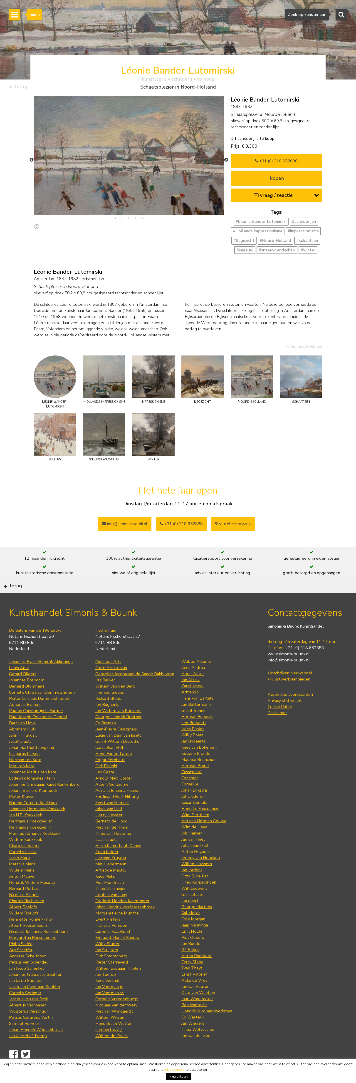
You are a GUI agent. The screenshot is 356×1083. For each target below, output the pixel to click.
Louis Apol (19, 682)
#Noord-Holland (275, 242)
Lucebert (189, 915)
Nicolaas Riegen (24, 909)
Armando (190, 706)
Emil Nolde (192, 945)
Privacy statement (285, 715)
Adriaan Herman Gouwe (203, 835)
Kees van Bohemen (199, 761)
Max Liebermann (110, 878)
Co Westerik (192, 1031)
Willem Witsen (109, 1031)
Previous (31, 161)
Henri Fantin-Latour (113, 768)
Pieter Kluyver (22, 811)
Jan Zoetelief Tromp (28, 1050)
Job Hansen (192, 847)
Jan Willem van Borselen (118, 725)
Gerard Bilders (22, 688)
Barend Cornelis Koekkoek (33, 817)
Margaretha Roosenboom (32, 952)
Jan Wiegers (192, 1037)
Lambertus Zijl (109, 1044)
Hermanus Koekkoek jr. (30, 841)
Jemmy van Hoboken (200, 872)
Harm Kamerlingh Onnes (118, 860)
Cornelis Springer (25, 1007)
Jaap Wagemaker (197, 1013)
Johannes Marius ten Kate (33, 786)
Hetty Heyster (109, 829)
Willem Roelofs (23, 927)
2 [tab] (122, 220)
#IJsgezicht (243, 242)
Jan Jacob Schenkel (26, 982)
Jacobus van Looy (111, 909)
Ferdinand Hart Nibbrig (117, 811)
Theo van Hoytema (113, 847)
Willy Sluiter (107, 958)
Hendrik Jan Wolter (113, 1038)
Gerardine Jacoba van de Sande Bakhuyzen (134, 688)
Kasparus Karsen (24, 768)
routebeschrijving (233, 525)
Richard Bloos (108, 712)
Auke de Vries (194, 994)
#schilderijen (304, 223)
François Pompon (111, 939)
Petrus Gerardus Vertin (31, 1031)
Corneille (189, 798)
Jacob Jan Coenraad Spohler (34, 1001)
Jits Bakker (105, 694)
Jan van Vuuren (195, 1001)
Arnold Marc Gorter (113, 792)
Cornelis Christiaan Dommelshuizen (42, 706)
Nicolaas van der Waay (116, 1019)
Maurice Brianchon (198, 774)
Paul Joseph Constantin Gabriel (38, 731)
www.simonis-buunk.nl (289, 668)
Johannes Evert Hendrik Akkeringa (41, 676)
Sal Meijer (190, 927)
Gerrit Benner (194, 725)
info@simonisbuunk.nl (124, 525)
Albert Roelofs (23, 921)
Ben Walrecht (194, 1019)
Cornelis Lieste (23, 866)
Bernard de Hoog (111, 835)
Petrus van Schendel (28, 976)
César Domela (194, 817)
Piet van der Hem (111, 841)
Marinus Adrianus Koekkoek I (36, 847)
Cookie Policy (280, 721)
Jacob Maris (19, 872)
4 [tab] (135, 220)
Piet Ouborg (193, 951)
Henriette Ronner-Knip (30, 933)
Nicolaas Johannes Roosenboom (38, 946)
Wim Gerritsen (195, 829)
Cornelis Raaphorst (113, 946)
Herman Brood (195, 780)
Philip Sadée (20, 958)
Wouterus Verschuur (28, 1025)
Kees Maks (105, 890)
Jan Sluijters (106, 964)
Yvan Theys (192, 982)
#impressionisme (303, 233)
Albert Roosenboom (28, 939)
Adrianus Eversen (25, 719)
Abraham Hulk (22, 743)
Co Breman (105, 737)
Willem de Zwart (111, 1050)
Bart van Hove (22, 737)
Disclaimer (277, 727)
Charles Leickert (24, 860)
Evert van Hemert (112, 817)
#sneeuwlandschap (277, 252)
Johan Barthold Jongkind (31, 762)
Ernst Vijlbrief (194, 988)
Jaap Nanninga (194, 939)
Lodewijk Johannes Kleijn (32, 792)
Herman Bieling (109, 706)
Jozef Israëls (20, 755)
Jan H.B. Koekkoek (25, 829)
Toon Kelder (107, 866)
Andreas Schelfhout (27, 970)
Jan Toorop (105, 988)
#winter (308, 252)
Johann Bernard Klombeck (33, 804)
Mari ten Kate (22, 780)
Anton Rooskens (196, 970)
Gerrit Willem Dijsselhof (118, 755)
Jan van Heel (193, 853)
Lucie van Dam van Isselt (118, 749)
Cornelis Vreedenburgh (116, 1013)
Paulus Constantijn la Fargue (36, 725)
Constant (189, 792)
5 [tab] (142, 220)
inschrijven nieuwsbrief (290, 687)
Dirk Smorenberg (111, 970)
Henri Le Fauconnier (200, 823)
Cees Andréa (193, 682)
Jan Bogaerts (107, 719)
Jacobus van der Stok (28, 1013)
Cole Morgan (193, 933)
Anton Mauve (21, 890)
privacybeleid (174, 1069)
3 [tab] (128, 220)
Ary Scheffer (20, 964)
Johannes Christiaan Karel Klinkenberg (44, 798)
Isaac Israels (106, 854)
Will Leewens (194, 902)
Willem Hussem (196, 878)
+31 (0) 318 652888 (276, 163)
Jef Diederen (193, 810)
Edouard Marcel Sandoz (117, 952)
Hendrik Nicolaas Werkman (206, 1025)
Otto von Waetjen (198, 1007)
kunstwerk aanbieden (289, 693)
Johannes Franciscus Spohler (35, 988)
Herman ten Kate (25, 774)
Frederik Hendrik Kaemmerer (122, 915)
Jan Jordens (191, 884)
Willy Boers (192, 749)
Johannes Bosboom (26, 694)
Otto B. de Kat (194, 890)
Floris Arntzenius (111, 682)
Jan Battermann (196, 718)
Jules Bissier (192, 743)
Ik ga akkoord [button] (178, 1076)
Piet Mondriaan (109, 896)
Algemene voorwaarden (290, 708)
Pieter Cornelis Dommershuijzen (39, 712)
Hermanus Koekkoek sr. (30, 835)
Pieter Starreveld (111, 976)
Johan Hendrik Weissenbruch (36, 1044)
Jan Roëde (190, 958)
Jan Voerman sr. (109, 1007)
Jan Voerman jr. (109, 1001)
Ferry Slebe (192, 976)
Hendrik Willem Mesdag (32, 896)
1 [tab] (115, 220)
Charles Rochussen (26, 915)
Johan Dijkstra (194, 804)
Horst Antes (192, 688)
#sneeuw (244, 252)
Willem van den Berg (115, 700)
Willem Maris (21, 884)
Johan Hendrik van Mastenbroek (125, 921)
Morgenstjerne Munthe (117, 927)
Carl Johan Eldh (109, 762)
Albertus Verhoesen (28, 1019)
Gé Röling (190, 964)
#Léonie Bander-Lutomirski (261, 223)
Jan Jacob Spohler (25, 995)
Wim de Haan (194, 841)
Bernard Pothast (24, 903)
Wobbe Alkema (196, 675)
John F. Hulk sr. (23, 749)
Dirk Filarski (106, 780)
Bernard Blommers (26, 700)
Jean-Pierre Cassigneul (116, 743)
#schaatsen (307, 242)
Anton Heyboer (195, 866)
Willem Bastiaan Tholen (118, 982)
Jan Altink (190, 694)
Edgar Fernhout (110, 774)
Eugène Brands (195, 767)
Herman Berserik (197, 731)
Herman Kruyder (110, 872)
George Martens (196, 921)
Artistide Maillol (110, 884)
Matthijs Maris (22, 878)
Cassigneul (191, 786)
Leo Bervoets (193, 737)
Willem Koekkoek (25, 854)
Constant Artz (108, 676)
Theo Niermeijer (110, 903)
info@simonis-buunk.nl (289, 674)
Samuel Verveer (24, 1038)
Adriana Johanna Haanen (118, 804)
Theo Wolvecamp (198, 1043)
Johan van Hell (108, 823)
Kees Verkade (108, 995)
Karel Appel (192, 700)
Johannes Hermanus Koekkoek (37, 823)
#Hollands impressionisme (257, 233)
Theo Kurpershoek (198, 896)
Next (226, 161)
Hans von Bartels (197, 712)
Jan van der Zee (195, 1050)
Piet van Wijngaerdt (114, 1025)
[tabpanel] (129, 166)
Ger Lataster (193, 909)
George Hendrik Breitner (118, 731)
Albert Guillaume (112, 798)
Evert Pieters (107, 933)
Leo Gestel (105, 786)
